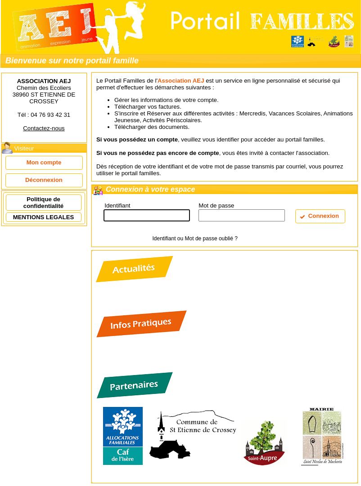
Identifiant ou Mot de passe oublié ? (194, 238)
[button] (44, 163)
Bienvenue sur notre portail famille (72, 60)
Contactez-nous (43, 128)
